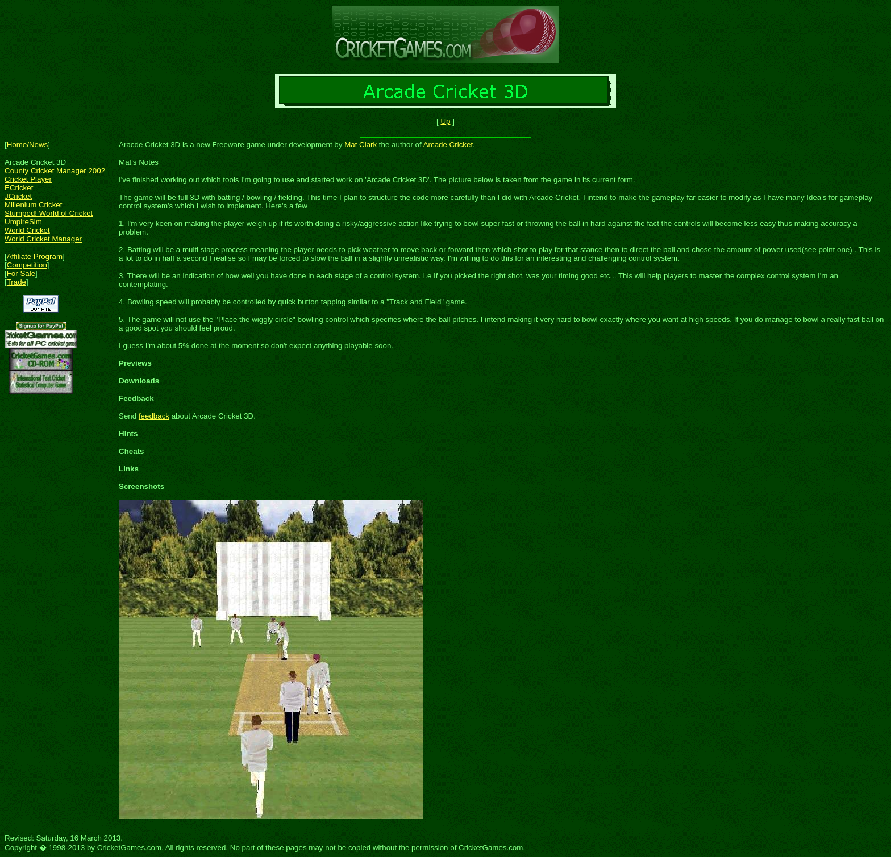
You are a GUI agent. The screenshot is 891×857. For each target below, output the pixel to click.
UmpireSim (23, 222)
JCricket (18, 196)
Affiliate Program (35, 256)
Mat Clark (360, 144)
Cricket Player (28, 179)
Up (445, 121)
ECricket (19, 187)
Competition (27, 265)
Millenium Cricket (33, 204)
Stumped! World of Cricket (49, 213)
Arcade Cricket (448, 144)
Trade (16, 282)
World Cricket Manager (43, 239)
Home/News (27, 144)
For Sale (21, 273)
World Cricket (27, 230)
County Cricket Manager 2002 (55, 170)
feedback (154, 416)
